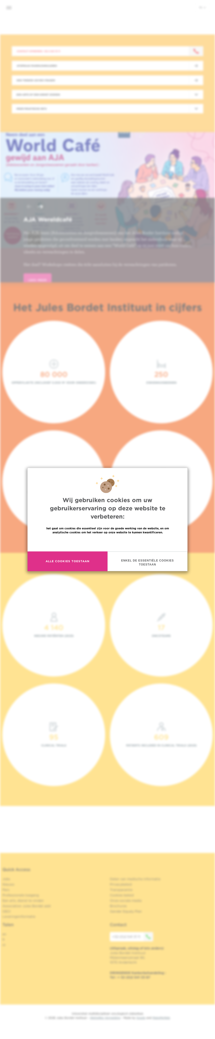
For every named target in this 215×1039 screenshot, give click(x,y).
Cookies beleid (122, 895)
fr (3, 939)
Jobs (6, 879)
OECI (6, 911)
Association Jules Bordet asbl (26, 906)
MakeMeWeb (161, 1018)
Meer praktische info (31, 108)
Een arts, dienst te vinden (23, 900)
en (4, 934)
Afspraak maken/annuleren (37, 65)
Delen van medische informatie (135, 879)
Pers (5, 890)
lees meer (37, 280)
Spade (140, 1018)
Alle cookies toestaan (67, 561)
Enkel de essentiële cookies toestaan (147, 562)
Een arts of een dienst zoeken (38, 94)
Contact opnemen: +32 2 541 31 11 (38, 51)
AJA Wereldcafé (48, 219)
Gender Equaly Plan (126, 911)
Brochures (118, 906)
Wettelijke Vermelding (105, 1018)
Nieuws (8, 884)
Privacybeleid (121, 884)
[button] (29, 207)
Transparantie (121, 890)
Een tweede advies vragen (36, 80)
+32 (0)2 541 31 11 (132, 936)
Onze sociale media (126, 900)
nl (202, 7)
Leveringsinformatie (18, 916)
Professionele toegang (20, 895)
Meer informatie (108, 542)
